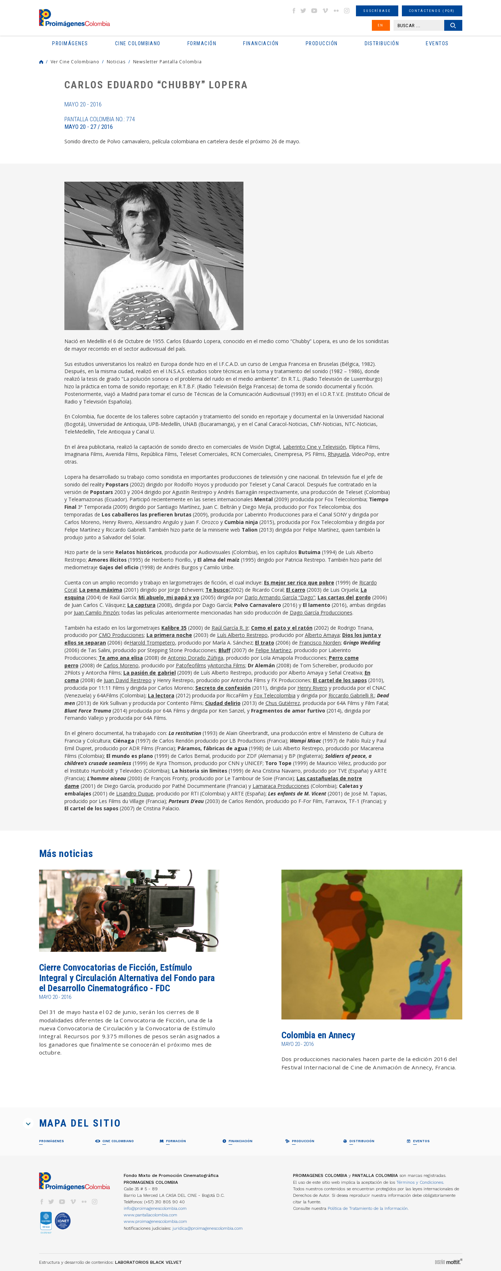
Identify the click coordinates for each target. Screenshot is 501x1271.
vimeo (325, 10)
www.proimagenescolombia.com (155, 1221)
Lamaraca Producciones (280, 785)
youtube (314, 10)
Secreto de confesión (223, 687)
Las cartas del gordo (344, 597)
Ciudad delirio (223, 703)
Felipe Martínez (273, 650)
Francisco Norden (320, 642)
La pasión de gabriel (149, 672)
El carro (295, 589)
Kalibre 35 (174, 627)
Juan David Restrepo (128, 680)
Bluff (224, 650)
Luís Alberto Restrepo (242, 635)
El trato (264, 642)
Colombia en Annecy (318, 1035)
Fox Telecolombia (275, 695)
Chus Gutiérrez (283, 703)
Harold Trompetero (152, 642)
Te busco (217, 589)
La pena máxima (100, 589)
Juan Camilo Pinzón (96, 612)
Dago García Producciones (321, 612)
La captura (141, 604)
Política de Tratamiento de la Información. (368, 1208)
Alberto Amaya (322, 635)
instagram (347, 10)
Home (41, 62)
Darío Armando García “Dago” (280, 597)
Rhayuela (338, 454)
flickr (336, 10)
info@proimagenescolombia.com (155, 1208)
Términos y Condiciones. (420, 1182)
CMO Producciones (121, 635)
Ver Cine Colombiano (75, 61)
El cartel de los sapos (340, 680)
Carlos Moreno (121, 665)
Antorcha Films (227, 665)
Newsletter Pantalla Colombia (167, 61)
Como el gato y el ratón (282, 627)
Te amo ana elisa (121, 657)
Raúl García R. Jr (230, 627)
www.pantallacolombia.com (150, 1214)
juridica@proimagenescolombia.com (208, 1228)
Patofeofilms (191, 665)
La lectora (161, 695)
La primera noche (169, 635)
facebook (293, 10)
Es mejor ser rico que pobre (299, 582)
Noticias (116, 61)
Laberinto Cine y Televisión (314, 446)
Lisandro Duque (134, 793)
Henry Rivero (312, 687)
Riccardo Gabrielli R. (351, 695)
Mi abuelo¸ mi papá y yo (169, 597)
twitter (303, 10)
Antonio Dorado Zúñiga (195, 657)
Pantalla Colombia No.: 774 (99, 123)
